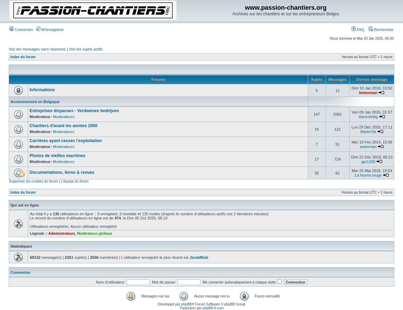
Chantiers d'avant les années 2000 (63, 125)
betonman (368, 93)
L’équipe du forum (75, 181)
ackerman (368, 147)
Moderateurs (63, 117)
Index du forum (22, 57)
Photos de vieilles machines (57, 155)
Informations (42, 89)
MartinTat (368, 132)
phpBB (186, 304)
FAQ (357, 30)
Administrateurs (61, 233)
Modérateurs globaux (94, 233)
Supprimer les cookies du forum (33, 181)
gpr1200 (368, 162)
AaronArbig (368, 117)
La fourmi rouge (368, 175)
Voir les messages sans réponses (37, 49)
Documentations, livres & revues (62, 172)
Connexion (21, 30)
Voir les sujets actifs (86, 49)
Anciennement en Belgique (35, 102)
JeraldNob (199, 257)
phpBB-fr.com (213, 308)
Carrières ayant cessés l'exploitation (66, 140)
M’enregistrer (50, 30)
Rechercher (381, 30)
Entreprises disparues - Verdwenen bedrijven (74, 110)
